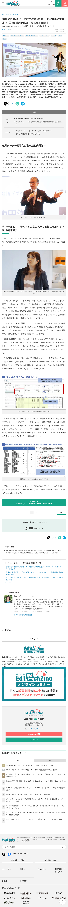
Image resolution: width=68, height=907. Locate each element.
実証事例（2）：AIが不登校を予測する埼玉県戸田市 (34, 131)
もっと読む (8, 582)
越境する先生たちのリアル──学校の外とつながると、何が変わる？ (29, 794)
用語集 (6, 881)
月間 (50, 760)
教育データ (5, 35)
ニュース (7, 869)
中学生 (4, 39)
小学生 (60, 35)
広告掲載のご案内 (50, 860)
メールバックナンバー (34, 729)
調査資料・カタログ (60, 870)
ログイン (34, 740)
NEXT (62, 512)
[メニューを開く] (3, 3)
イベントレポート (44, 35)
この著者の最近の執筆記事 (23, 615)
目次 (48, 112)
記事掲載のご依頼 (17, 860)
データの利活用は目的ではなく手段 (28, 134)
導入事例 (53, 35)
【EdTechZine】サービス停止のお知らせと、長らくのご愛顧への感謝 (29, 765)
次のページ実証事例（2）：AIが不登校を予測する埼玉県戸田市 (34, 502)
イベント (42, 869)
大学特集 (24, 881)
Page (7, 132)
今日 (18, 760)
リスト (11, 103)
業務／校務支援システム (17, 35)
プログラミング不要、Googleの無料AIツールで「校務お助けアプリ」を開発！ (32, 770)
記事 (23, 869)
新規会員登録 (34, 734)
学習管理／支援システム (32, 35)
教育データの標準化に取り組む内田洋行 (29, 118)
